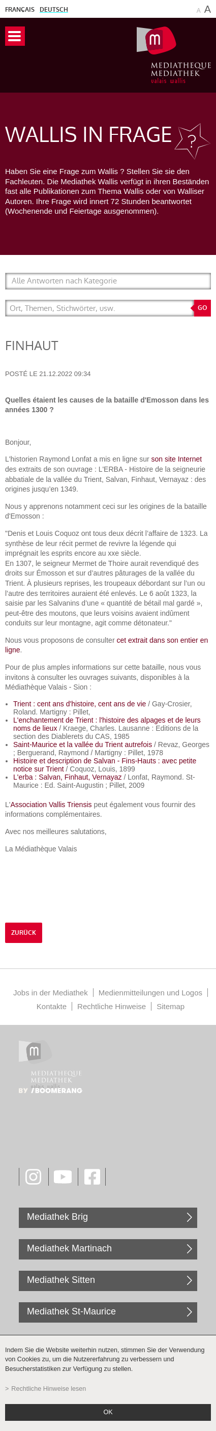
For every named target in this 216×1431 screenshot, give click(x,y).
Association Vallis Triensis (52, 804)
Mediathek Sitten (61, 1280)
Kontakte (52, 1006)
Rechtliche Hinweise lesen (48, 1388)
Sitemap (170, 1006)
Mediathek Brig (57, 1217)
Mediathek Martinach (69, 1248)
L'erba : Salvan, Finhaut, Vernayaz (67, 777)
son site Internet (176, 459)
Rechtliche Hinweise (111, 1006)
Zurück (23, 933)
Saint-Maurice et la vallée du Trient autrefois (82, 744)
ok (107, 1412)
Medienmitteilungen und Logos (150, 992)
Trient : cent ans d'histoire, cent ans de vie (79, 704)
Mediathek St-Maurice (71, 1311)
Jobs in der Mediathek (50, 992)
